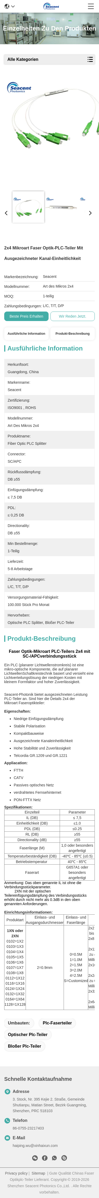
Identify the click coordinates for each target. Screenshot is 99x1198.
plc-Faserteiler (57, 1023)
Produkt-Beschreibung (72, 334)
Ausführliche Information (26, 334)
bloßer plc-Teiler (24, 1046)
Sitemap (38, 1173)
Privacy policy (16, 1173)
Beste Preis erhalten (26, 316)
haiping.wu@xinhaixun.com (35, 1145)
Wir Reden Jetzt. (72, 316)
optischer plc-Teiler (28, 1034)
